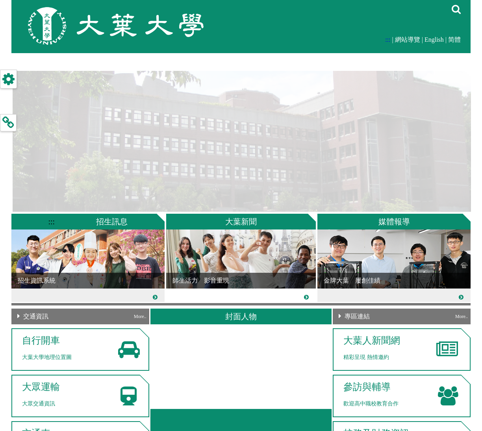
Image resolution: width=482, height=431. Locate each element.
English (434, 39)
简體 (454, 39)
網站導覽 (407, 39)
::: (387, 39)
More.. (140, 316)
